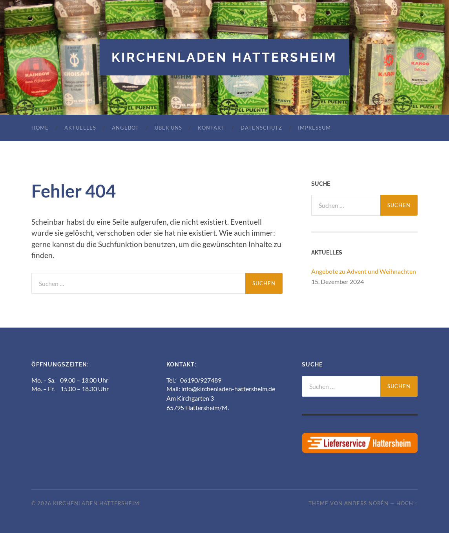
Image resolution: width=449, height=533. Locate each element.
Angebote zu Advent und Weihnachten (363, 271)
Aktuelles (80, 128)
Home (40, 128)
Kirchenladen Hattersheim (224, 57)
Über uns (168, 128)
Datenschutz (261, 128)
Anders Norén (366, 503)
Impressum (314, 128)
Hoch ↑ (407, 503)
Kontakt (211, 128)
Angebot (125, 128)
